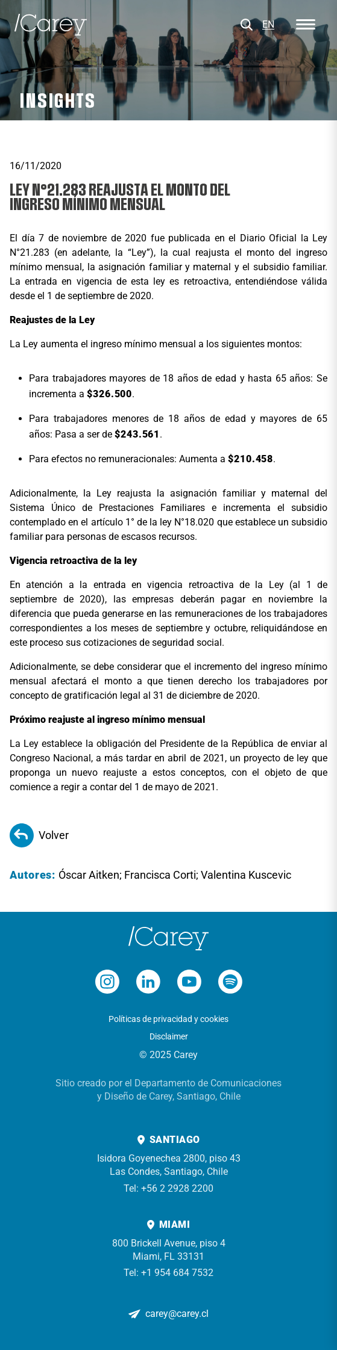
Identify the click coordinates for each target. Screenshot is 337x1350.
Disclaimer (169, 1036)
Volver (39, 835)
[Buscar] (246, 25)
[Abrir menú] (306, 25)
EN (268, 24)
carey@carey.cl (177, 1313)
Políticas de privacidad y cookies (168, 1019)
